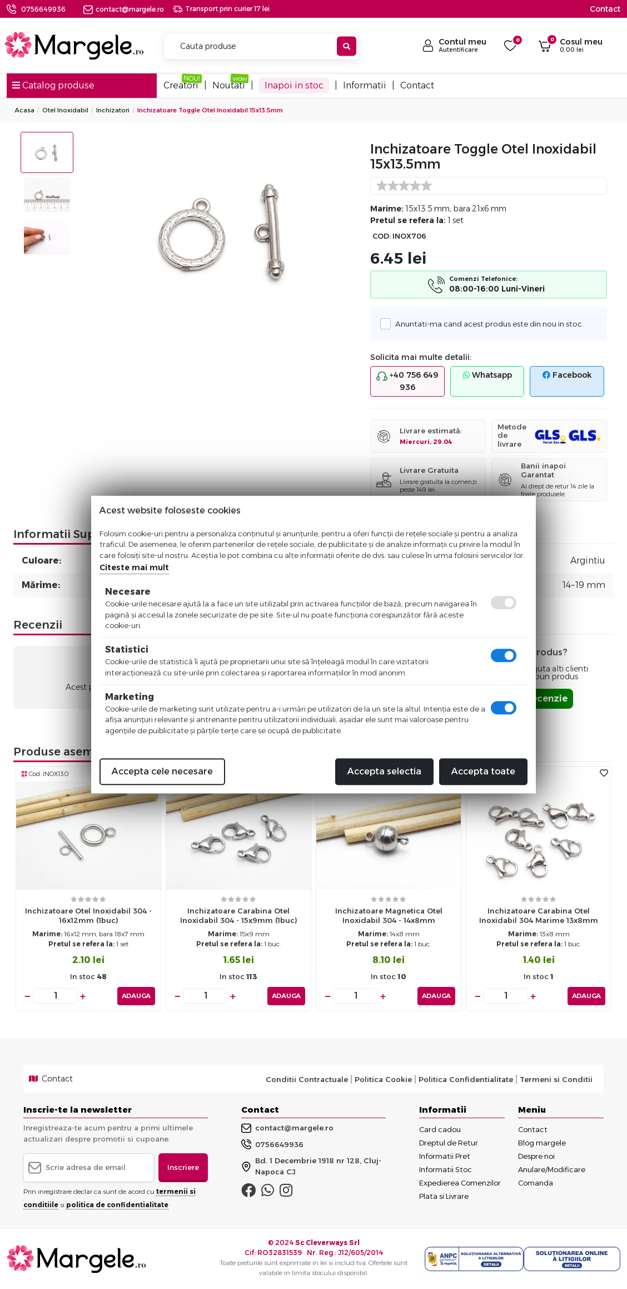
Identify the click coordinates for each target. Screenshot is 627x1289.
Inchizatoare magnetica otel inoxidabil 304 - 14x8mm (388, 915)
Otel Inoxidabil (65, 110)
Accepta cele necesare (162, 771)
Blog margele (542, 1142)
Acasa (24, 110)
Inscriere (183, 1167)
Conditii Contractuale (307, 1078)
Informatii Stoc (445, 1169)
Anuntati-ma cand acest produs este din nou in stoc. (486, 323)
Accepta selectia (384, 771)
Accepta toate (483, 771)
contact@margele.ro (123, 9)
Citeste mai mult (134, 567)
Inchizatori (113, 110)
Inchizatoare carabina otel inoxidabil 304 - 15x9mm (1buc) (238, 915)
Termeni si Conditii (556, 1078)
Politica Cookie (383, 1078)
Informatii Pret (444, 1156)
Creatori (180, 85)
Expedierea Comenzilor (460, 1182)
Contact (605, 9)
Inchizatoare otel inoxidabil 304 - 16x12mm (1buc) (88, 915)
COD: (381, 236)
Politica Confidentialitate (466, 1078)
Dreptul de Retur (448, 1142)
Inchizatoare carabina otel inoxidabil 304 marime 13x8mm (538, 915)
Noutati (228, 85)
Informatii (364, 85)
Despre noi (536, 1156)
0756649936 (43, 9)
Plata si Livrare (444, 1196)
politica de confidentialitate (117, 1204)
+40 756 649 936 (407, 381)
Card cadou (440, 1129)
